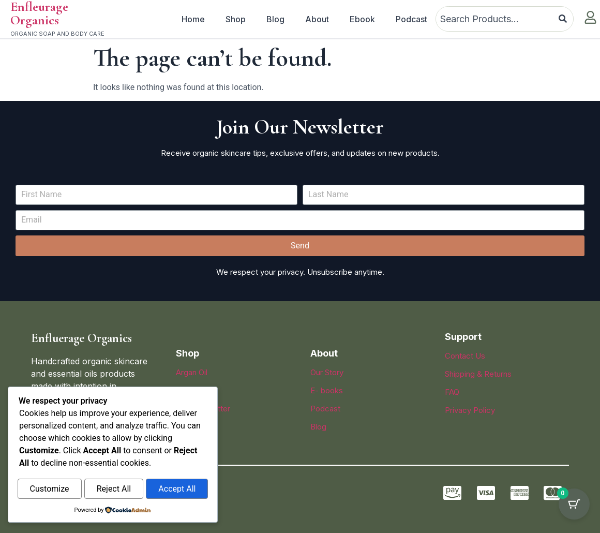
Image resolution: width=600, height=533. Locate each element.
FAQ (452, 392)
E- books (326, 390)
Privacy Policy (470, 410)
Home (193, 19)
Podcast (411, 19)
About (317, 19)
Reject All (114, 489)
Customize (49, 489)
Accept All (177, 489)
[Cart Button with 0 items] (574, 507)
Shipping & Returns (478, 374)
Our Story (326, 372)
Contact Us (465, 356)
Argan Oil (191, 372)
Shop (236, 19)
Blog (275, 19)
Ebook (362, 19)
